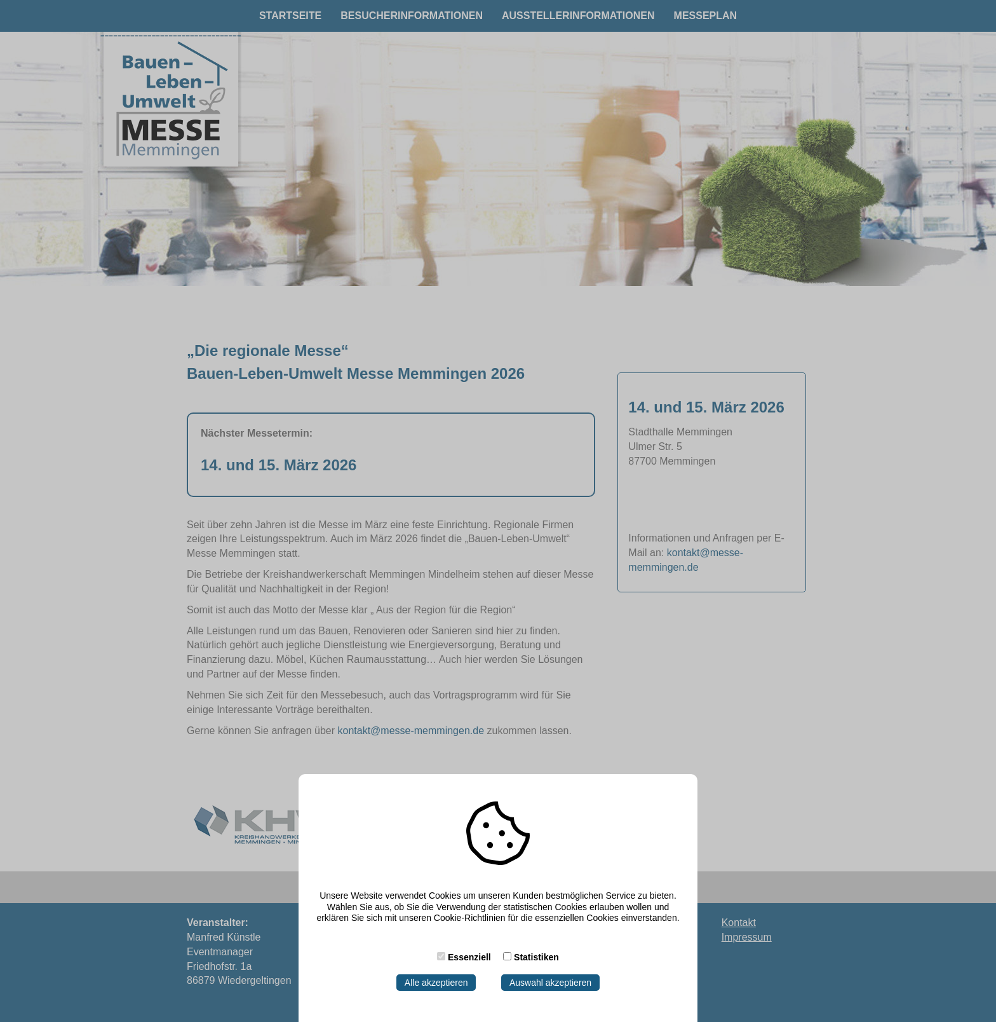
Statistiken (536, 957)
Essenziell (469, 957)
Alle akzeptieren (436, 983)
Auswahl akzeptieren (550, 983)
